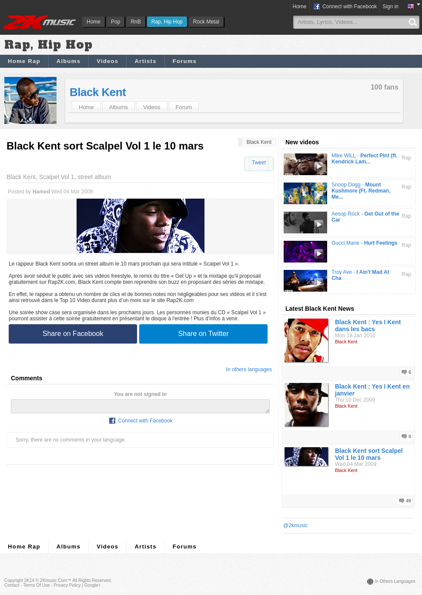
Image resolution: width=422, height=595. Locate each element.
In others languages (249, 369)
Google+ (92, 585)
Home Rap (24, 61)
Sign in (390, 6)
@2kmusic (295, 525)
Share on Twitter (203, 333)
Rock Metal (206, 22)
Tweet (259, 163)
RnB (136, 22)
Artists (145, 61)
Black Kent (98, 92)
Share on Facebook (73, 333)
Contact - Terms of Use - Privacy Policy (42, 585)
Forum (184, 107)
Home (93, 22)
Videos (107, 61)
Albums (68, 61)
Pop (115, 22)
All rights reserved (91, 580)
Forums (185, 61)
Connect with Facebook (344, 7)
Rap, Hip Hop (167, 22)
